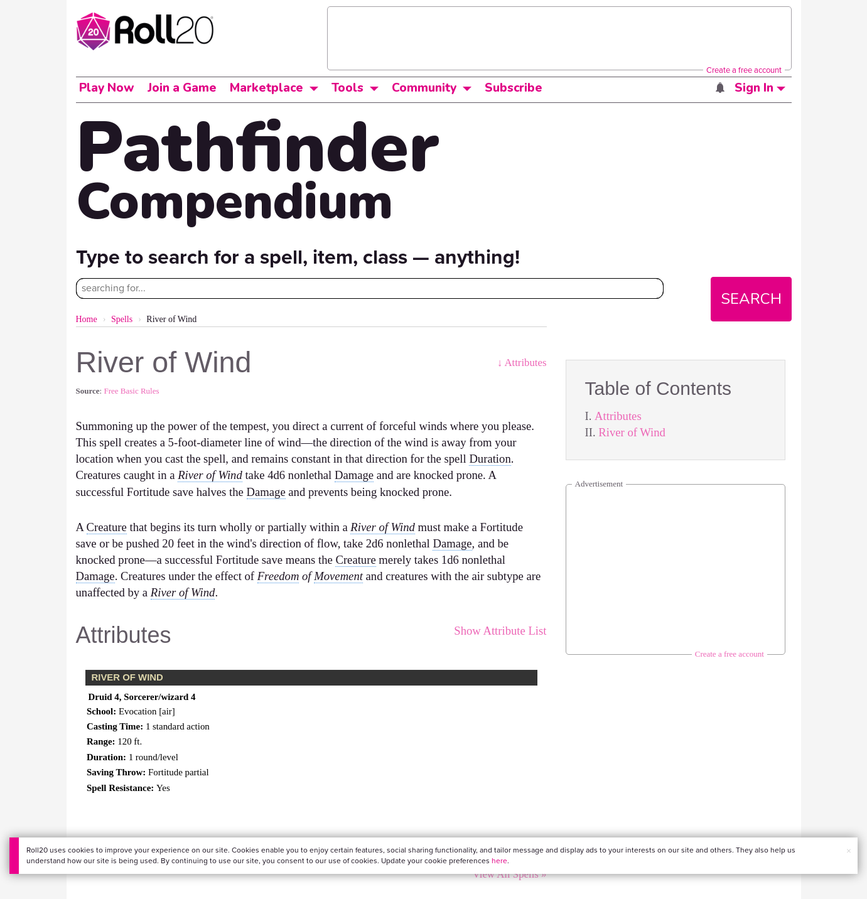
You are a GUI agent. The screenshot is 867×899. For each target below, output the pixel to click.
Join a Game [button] (182, 88)
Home (86, 319)
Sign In (760, 88)
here (499, 860)
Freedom (278, 576)
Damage (354, 475)
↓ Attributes (522, 363)
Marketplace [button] (266, 88)
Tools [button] (347, 88)
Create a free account (744, 70)
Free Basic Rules (131, 391)
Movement (338, 576)
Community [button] (424, 88)
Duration (489, 458)
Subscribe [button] (513, 88)
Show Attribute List (500, 630)
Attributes (618, 416)
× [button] (848, 851)
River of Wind (631, 432)
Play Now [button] (106, 88)
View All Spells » (510, 874)
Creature (107, 527)
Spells (121, 319)
